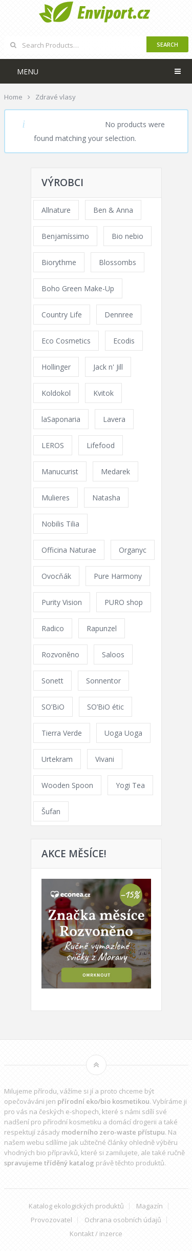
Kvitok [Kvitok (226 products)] (103, 393)
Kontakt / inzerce (96, 1233)
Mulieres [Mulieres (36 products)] (55, 497)
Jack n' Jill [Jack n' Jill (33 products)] (108, 367)
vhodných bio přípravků (41, 1152)
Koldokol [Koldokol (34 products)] (56, 393)
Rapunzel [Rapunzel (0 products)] (102, 628)
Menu (27, 71)
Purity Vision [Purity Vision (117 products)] (61, 602)
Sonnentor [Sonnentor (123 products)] (103, 680)
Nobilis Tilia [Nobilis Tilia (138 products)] (60, 524)
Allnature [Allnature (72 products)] (56, 210)
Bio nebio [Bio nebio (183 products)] (127, 236)
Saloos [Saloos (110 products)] (113, 654)
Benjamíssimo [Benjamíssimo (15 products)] (65, 236)
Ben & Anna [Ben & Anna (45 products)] (113, 210)
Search (167, 44)
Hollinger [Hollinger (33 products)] (56, 367)
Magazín (149, 1206)
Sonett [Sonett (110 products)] (52, 680)
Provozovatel (51, 1220)
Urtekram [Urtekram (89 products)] (57, 759)
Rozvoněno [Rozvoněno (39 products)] (60, 654)
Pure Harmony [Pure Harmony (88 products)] (118, 576)
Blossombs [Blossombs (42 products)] (117, 262)
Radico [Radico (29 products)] (52, 628)
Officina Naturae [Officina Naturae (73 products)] (68, 550)
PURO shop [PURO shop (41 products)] (123, 602)
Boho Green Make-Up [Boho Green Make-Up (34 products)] (77, 288)
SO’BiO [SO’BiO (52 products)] (53, 707)
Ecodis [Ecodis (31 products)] (124, 341)
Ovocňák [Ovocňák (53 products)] (56, 576)
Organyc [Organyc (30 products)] (132, 550)
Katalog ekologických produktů (76, 1206)
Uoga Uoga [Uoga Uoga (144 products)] (123, 733)
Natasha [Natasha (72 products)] (106, 497)
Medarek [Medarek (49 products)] (115, 471)
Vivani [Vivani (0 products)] (104, 759)
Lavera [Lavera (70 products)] (114, 419)
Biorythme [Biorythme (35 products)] (58, 262)
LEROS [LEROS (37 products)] (52, 445)
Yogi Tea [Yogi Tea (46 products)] (130, 785)
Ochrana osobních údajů (122, 1220)
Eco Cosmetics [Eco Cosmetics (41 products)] (66, 341)
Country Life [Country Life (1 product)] (61, 314)
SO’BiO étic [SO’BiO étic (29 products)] (105, 707)
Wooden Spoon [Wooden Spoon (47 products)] (67, 785)
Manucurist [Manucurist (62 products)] (59, 471)
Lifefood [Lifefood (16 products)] (101, 445)
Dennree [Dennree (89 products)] (118, 314)
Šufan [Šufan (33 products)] (50, 811)
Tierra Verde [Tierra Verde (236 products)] (61, 733)
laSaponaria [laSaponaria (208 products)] (60, 419)
